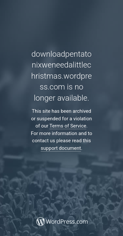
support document (61, 148)
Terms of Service (68, 126)
